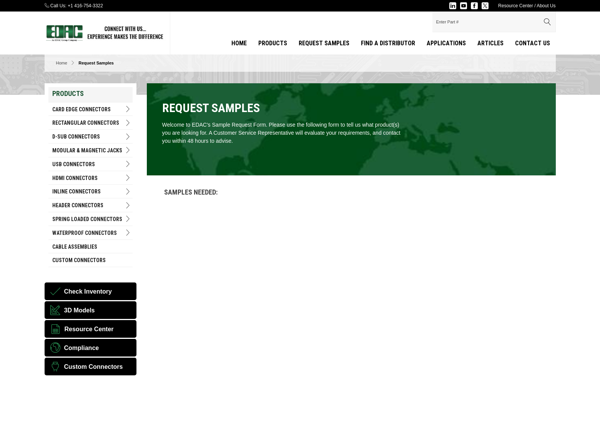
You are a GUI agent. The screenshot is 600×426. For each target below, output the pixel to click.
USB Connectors (91, 164)
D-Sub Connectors (91, 137)
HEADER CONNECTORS (91, 205)
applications (446, 43)
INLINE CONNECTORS (91, 191)
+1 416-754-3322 (85, 5)
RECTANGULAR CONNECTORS (91, 123)
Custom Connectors (79, 260)
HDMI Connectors (91, 178)
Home (239, 43)
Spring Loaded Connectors (91, 219)
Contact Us (532, 43)
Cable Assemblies (74, 247)
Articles (490, 43)
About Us (546, 5)
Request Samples (324, 43)
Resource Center (515, 5)
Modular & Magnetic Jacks (91, 150)
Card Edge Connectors (91, 109)
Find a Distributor (388, 43)
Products (272, 43)
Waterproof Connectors (91, 233)
